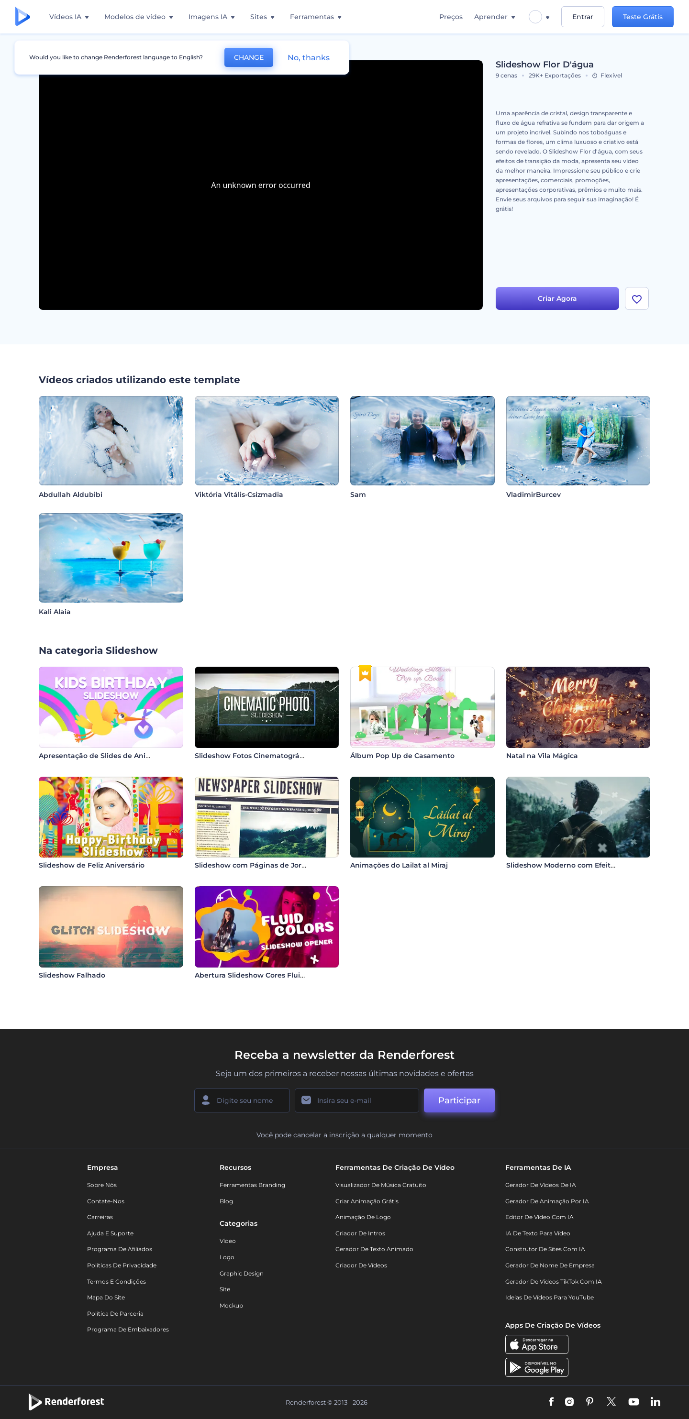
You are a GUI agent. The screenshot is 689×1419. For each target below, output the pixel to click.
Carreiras (100, 1217)
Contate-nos (105, 1201)
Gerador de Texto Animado (374, 1249)
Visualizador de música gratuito (380, 1184)
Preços (451, 16)
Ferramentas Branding (252, 1184)
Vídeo (228, 1240)
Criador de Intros (360, 1233)
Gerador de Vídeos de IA (540, 1184)
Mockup (231, 1305)
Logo (227, 1257)
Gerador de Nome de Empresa (550, 1265)
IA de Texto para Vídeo (537, 1233)
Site (225, 1289)
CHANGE (249, 57)
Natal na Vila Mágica (542, 755)
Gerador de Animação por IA (547, 1201)
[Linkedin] (655, 1402)
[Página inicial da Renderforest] (22, 17)
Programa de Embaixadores (128, 1329)
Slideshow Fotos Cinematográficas (255, 755)
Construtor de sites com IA (545, 1249)
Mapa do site (106, 1297)
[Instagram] (569, 1402)
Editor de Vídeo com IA (539, 1217)
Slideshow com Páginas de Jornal (253, 865)
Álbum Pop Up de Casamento (402, 755)
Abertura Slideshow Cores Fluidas (253, 975)
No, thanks (309, 57)
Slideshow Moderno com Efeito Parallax (575, 865)
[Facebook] (551, 1402)
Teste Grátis (643, 16)
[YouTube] (633, 1402)
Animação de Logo (363, 1217)
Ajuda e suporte (110, 1233)
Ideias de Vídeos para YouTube (549, 1297)
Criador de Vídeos (361, 1265)
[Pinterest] (589, 1402)
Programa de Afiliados (119, 1249)
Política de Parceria (115, 1313)
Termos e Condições (116, 1281)
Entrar (582, 16)
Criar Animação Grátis (367, 1201)
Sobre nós (102, 1184)
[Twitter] (611, 1402)
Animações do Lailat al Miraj (399, 865)
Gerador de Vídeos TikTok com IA (553, 1281)
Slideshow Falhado (72, 975)
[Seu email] (357, 1100)
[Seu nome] (242, 1100)
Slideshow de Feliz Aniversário (91, 865)
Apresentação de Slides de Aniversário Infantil (119, 755)
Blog (226, 1201)
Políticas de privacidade (121, 1265)
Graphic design (242, 1273)
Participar (459, 1100)
